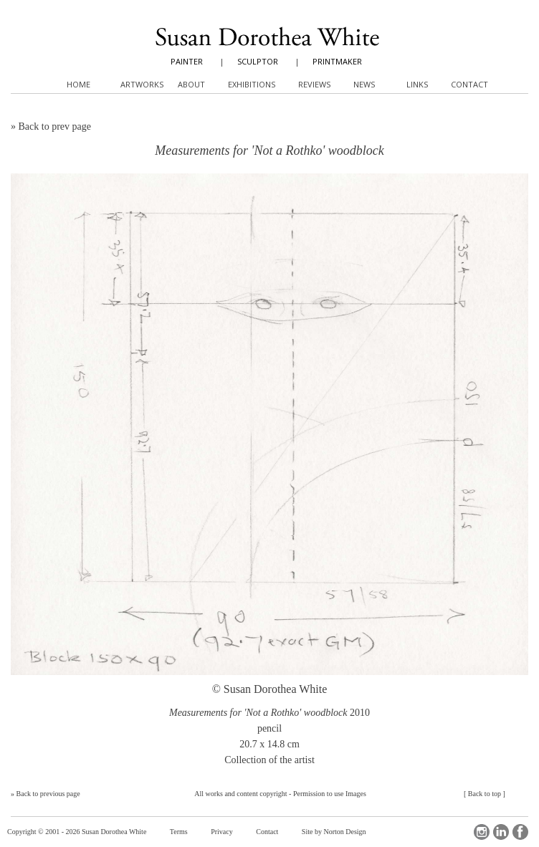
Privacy (222, 832)
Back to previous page (48, 794)
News (364, 84)
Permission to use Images (329, 794)
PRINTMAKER (337, 61)
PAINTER (187, 61)
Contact (267, 832)
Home (78, 84)
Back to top (484, 794)
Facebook (520, 832)
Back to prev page (55, 126)
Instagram (482, 832)
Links (417, 84)
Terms (179, 832)
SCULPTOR (257, 61)
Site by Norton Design (334, 832)
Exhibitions (251, 84)
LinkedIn (501, 832)
